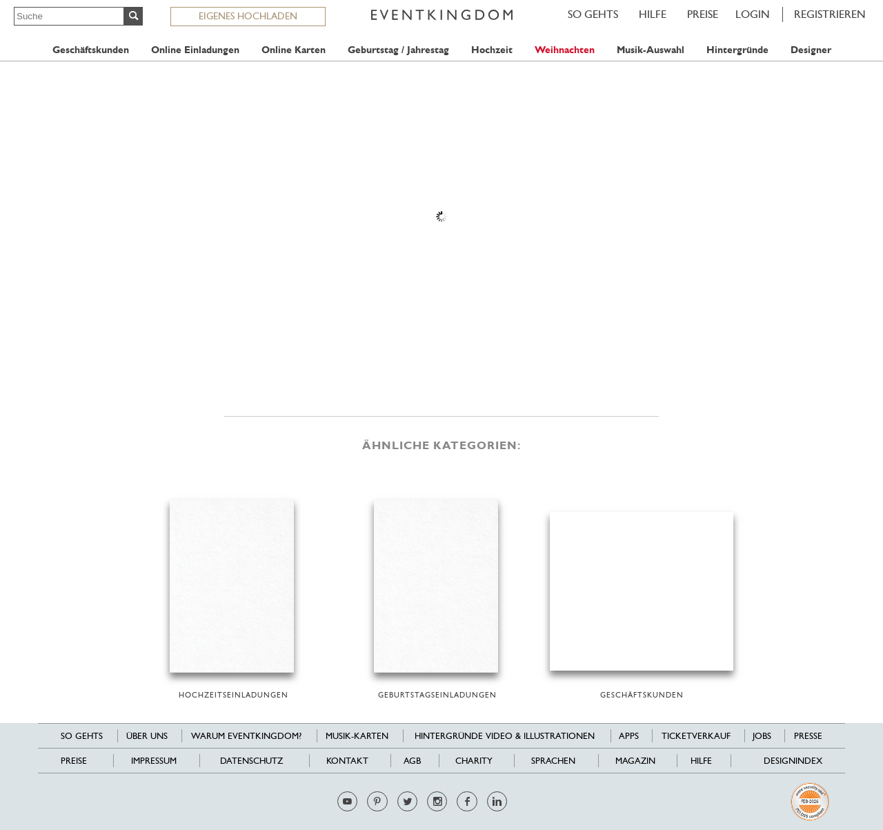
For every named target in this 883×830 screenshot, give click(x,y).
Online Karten (293, 50)
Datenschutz (251, 760)
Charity (474, 760)
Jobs (762, 736)
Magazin (635, 760)
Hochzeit (492, 50)
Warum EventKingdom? (246, 736)
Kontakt (347, 760)
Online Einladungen (195, 50)
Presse (808, 736)
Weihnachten (565, 50)
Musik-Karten (357, 736)
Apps (629, 736)
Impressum (154, 760)
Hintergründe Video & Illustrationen (505, 736)
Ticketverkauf (696, 736)
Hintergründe (737, 50)
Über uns (147, 736)
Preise (702, 14)
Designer (811, 50)
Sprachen (553, 760)
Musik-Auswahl (650, 50)
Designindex (793, 760)
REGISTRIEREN (830, 14)
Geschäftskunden (90, 50)
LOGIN (752, 14)
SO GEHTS (593, 14)
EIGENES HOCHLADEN (248, 15)
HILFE (652, 14)
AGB (412, 760)
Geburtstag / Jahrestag (398, 50)
